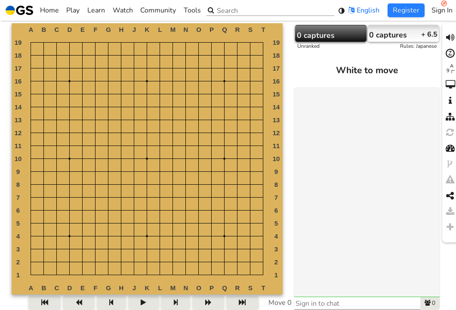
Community (158, 10)
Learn (96, 10)
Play (73, 10)
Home (32, 10)
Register (406, 10)
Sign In (442, 10)
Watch (123, 10)
